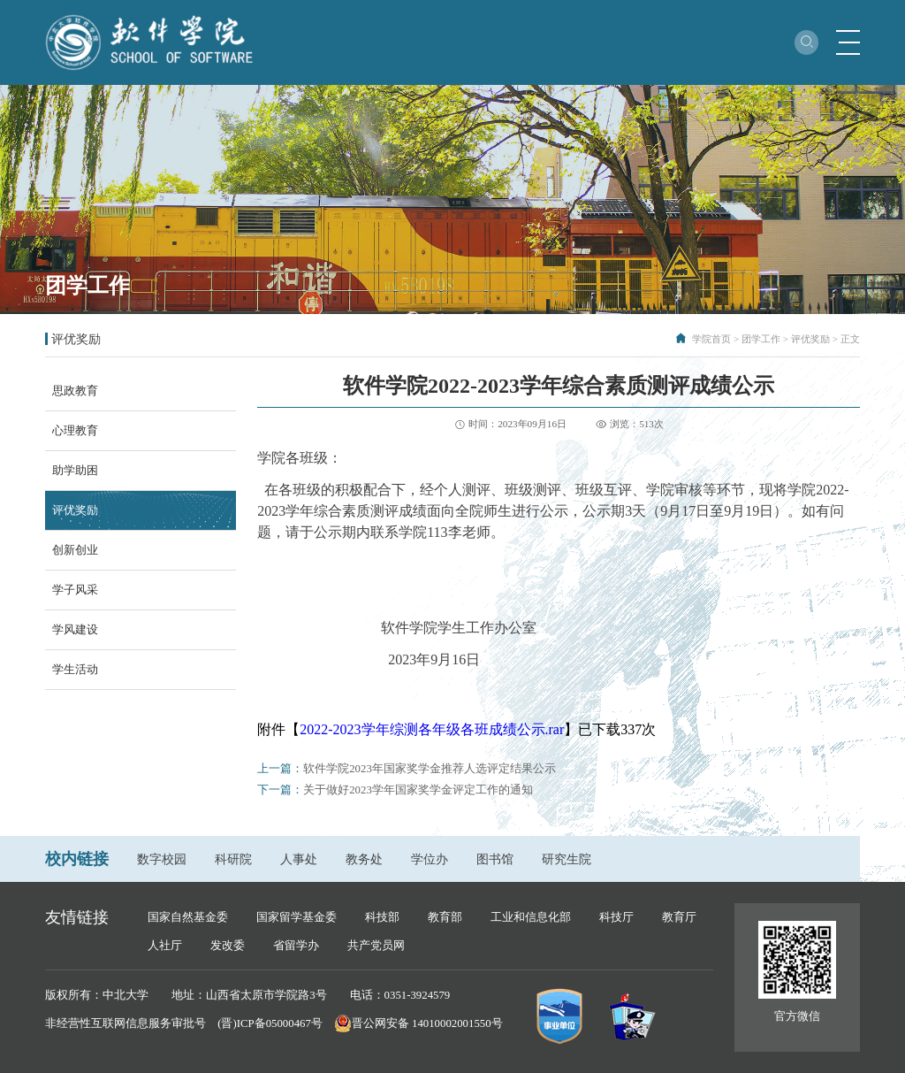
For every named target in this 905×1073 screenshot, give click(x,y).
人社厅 (165, 945)
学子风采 (75, 590)
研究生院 (566, 859)
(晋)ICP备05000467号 (270, 1023)
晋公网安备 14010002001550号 (427, 1023)
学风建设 (75, 630)
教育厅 (679, 917)
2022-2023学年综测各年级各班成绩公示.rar (432, 729)
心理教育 (75, 431)
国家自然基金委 (188, 917)
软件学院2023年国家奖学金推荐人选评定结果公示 (429, 769)
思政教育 (75, 391)
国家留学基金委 (296, 917)
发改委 (227, 945)
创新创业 (75, 550)
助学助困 (75, 470)
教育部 (445, 917)
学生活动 (75, 669)
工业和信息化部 (531, 917)
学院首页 (711, 338)
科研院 (233, 859)
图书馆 (494, 859)
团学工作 (760, 338)
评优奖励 (810, 338)
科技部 (382, 917)
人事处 (298, 859)
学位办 (429, 859)
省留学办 (296, 945)
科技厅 (616, 917)
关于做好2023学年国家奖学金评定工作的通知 (418, 790)
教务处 (364, 859)
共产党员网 (376, 945)
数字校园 (161, 859)
